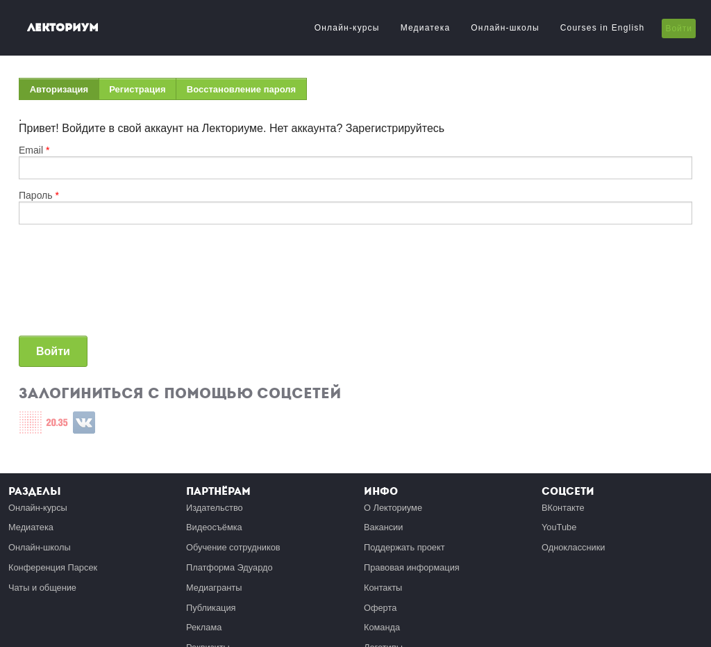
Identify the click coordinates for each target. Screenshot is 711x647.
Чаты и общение (42, 587)
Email (34, 150)
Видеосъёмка (214, 527)
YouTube (559, 527)
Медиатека (426, 28)
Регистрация (137, 89)
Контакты (383, 587)
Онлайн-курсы (347, 28)
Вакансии (383, 527)
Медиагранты (214, 587)
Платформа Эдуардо (229, 567)
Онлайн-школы (505, 28)
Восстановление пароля (241, 89)
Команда (382, 627)
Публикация (211, 608)
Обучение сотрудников (233, 547)
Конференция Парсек (52, 567)
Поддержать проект (404, 547)
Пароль (39, 195)
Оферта (380, 608)
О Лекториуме (393, 507)
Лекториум (63, 27)
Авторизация (64, 92)
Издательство (214, 507)
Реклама (203, 627)
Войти (678, 28)
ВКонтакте (563, 507)
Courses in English (602, 28)
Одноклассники (573, 547)
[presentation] (76, 286)
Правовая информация (412, 567)
